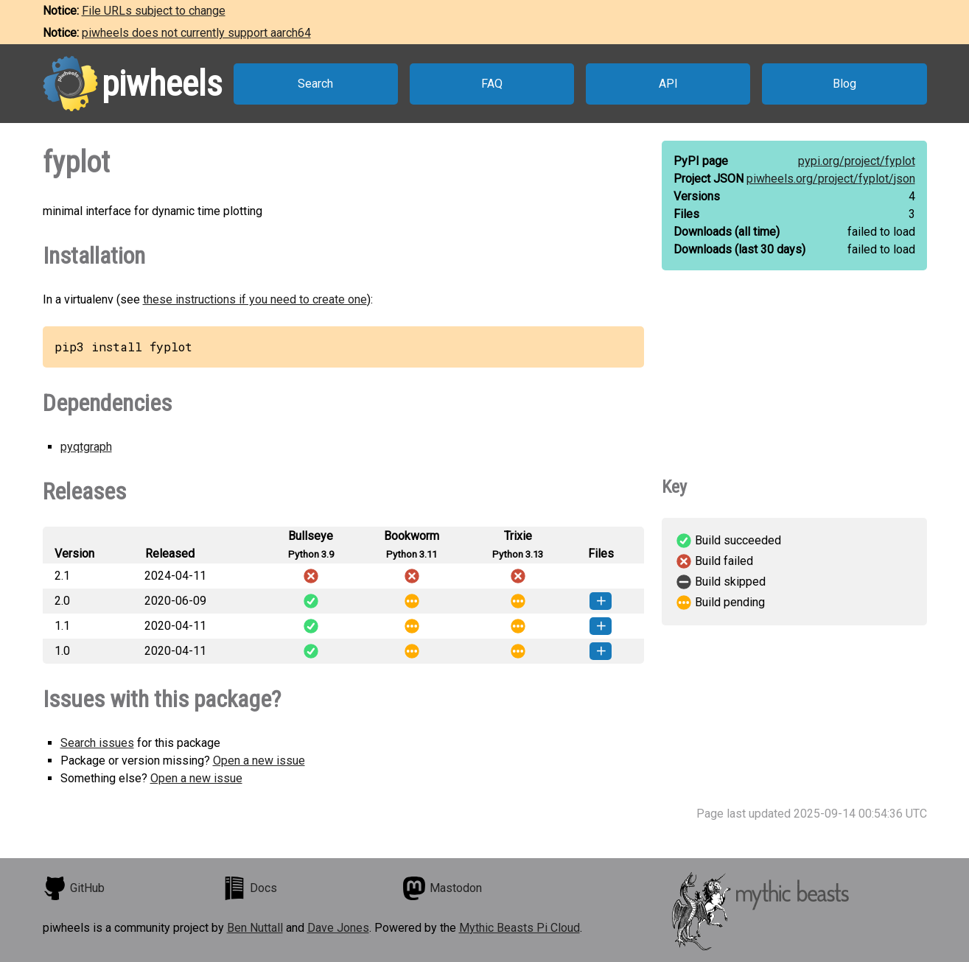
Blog (844, 84)
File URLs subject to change (153, 11)
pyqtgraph (86, 447)
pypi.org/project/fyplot (856, 161)
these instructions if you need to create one (255, 299)
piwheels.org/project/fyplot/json (830, 179)
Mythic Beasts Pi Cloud (519, 928)
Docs (250, 888)
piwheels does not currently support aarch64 (196, 33)
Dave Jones (338, 928)
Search (315, 84)
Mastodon (442, 888)
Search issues (97, 743)
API (668, 84)
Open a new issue (259, 761)
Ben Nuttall (255, 928)
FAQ (492, 84)
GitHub (74, 888)
